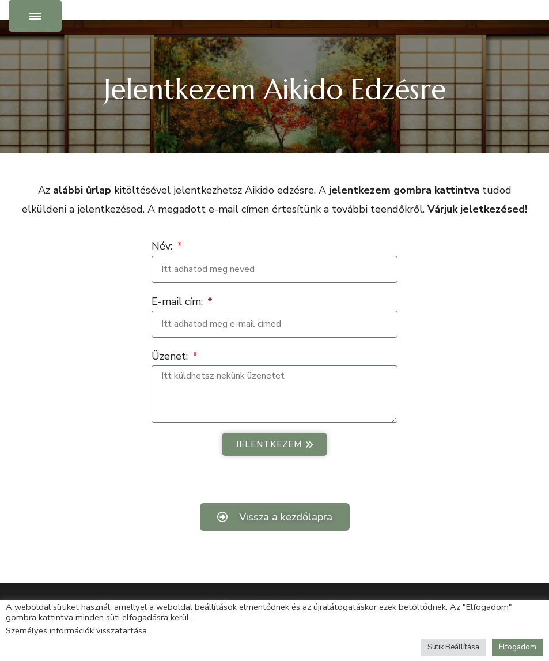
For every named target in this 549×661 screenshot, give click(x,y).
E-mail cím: (179, 301)
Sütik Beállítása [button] (453, 647)
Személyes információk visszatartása (76, 630)
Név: (163, 246)
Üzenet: (171, 356)
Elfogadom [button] (517, 647)
